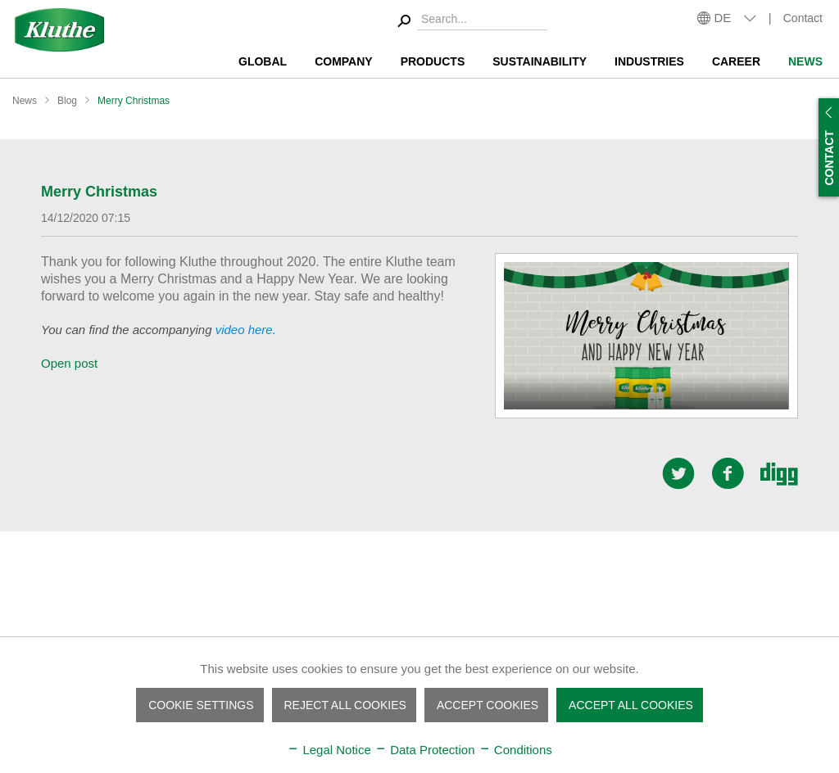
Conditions (515, 750)
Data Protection (424, 750)
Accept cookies (487, 705)
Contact (803, 18)
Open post (69, 363)
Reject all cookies (345, 705)
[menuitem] (469, 21)
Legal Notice (329, 750)
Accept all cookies (631, 705)
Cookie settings (200, 705)
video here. (245, 330)
